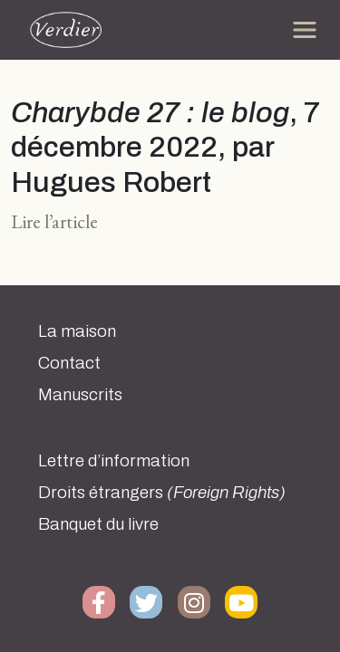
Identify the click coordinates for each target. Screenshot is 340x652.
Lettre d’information (113, 461)
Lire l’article (54, 221)
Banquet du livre (98, 524)
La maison (77, 331)
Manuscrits (80, 395)
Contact (69, 363)
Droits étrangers (162, 493)
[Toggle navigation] (304, 30)
